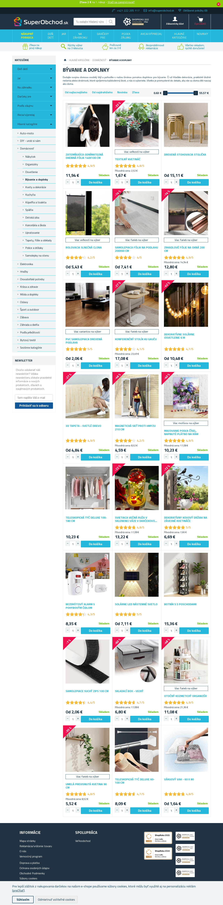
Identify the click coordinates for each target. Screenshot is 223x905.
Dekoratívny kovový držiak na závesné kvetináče (185, 519)
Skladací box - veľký (129, 691)
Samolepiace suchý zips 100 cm (87, 691)
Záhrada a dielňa (29, 325)
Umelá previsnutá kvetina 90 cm (86, 786)
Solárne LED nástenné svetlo (136, 604)
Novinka (122, 92)
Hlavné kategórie (179, 36)
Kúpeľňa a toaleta (35, 202)
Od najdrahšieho (102, 92)
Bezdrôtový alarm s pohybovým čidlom (80, 606)
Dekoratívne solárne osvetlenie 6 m (179, 336)
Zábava (24, 317)
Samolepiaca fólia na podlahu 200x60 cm (136, 249)
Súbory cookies (28, 878)
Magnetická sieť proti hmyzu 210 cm (135, 427)
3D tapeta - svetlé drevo (83, 426)
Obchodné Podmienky (32, 873)
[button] (78, 181)
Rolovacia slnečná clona (84, 247)
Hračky (24, 271)
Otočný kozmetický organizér (185, 696)
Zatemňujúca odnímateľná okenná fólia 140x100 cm (84, 156)
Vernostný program (31, 856)
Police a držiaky (34, 248)
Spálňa (29, 210)
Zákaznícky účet (175, 23)
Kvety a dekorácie (35, 187)
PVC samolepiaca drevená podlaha (84, 341)
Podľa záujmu (126, 36)
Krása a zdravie (29, 287)
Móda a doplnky (29, 294)
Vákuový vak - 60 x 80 (179, 779)
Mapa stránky (28, 841)
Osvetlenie (31, 172)
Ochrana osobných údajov (34, 868)
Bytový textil (28, 340)
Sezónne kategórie (31, 347)
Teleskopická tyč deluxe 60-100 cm (135, 781)
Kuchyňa (30, 195)
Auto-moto (27, 133)
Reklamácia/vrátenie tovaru (36, 846)
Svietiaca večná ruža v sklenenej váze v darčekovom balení (136, 519)
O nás (23, 851)
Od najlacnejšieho (76, 92)
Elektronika (26, 264)
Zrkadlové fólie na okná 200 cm (184, 249)
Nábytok (30, 156)
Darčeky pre (103, 36)
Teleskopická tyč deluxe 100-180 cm (86, 519)
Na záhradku (80, 36)
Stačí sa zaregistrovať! (121, 2)
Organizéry (31, 164)
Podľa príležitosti (30, 332)
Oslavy (24, 302)
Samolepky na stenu (37, 255)
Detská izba (32, 217)
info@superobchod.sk (161, 10)
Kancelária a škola (35, 225)
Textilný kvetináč (127, 159)
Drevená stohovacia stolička (185, 154)
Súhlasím (23, 899)
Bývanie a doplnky (36, 179)
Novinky (202, 34)
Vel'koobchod (82, 841)
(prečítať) (18, 890)
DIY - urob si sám (30, 141)
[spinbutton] (73, 182)
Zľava (135, 92)
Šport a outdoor (29, 309)
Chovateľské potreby (32, 279)
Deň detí (50, 36)
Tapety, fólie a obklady (38, 240)
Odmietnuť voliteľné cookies (56, 899)
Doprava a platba (30, 863)
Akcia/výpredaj (151, 34)
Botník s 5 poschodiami (180, 604)
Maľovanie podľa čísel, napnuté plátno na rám (181, 432)
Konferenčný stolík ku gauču (136, 339)
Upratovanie (32, 233)
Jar (63, 34)
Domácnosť (27, 148)
